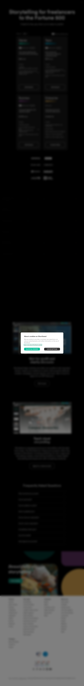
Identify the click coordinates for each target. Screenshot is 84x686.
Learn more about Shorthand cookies (33, 344)
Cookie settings (52, 349)
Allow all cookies (32, 349)
